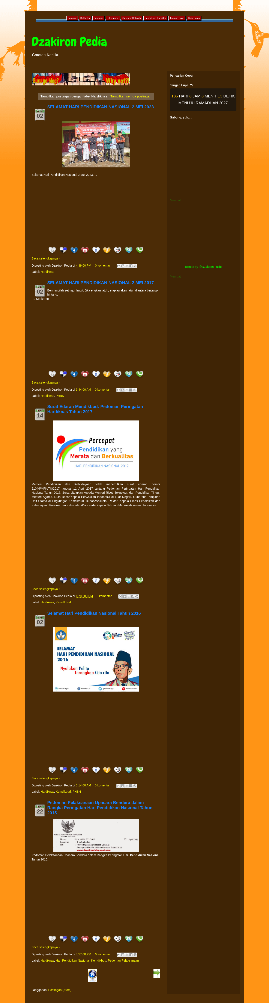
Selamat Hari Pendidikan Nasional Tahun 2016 (94, 613)
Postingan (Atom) (59, 990)
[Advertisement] (96, 211)
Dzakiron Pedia (69, 41)
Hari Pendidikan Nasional (72, 960)
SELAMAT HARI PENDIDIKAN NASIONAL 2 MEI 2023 (100, 107)
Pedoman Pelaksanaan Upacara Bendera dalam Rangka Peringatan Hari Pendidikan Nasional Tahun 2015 (100, 807)
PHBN (60, 396)
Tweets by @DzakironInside (203, 267)
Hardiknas (47, 271)
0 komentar (102, 265)
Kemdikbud (63, 602)
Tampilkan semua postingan (130, 96)
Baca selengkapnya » (46, 258)
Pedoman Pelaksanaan (123, 960)
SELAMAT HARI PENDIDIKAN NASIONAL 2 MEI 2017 (100, 282)
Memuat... (176, 200)
